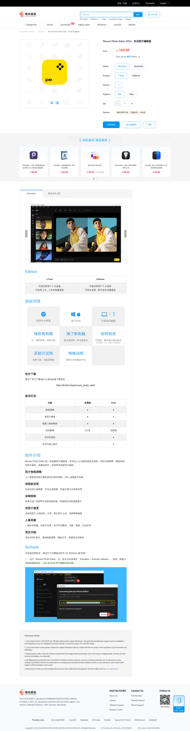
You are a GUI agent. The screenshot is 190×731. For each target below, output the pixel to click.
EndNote (128, 19)
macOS (117, 24)
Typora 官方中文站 (125, 720)
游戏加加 (158, 720)
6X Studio (96, 720)
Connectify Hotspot (116, 19)
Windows (101, 24)
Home (50, 24)
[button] (164, 143)
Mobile (132, 24)
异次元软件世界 (53, 720)
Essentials (65, 24)
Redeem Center (116, 710)
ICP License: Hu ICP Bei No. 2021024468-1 (116, 727)
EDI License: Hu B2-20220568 (148, 727)
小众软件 (69, 720)
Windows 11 (94, 19)
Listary (103, 19)
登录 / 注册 (122, 3)
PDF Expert (84, 19)
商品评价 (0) (54, 193)
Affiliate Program (117, 705)
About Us (113, 696)
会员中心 (136, 3)
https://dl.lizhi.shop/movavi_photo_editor (75, 385)
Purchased (149, 3)
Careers (113, 700)
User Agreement (112, 669)
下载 (149, 124)
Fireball (108, 720)
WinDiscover (144, 720)
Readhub (82, 720)
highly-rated (84, 24)
